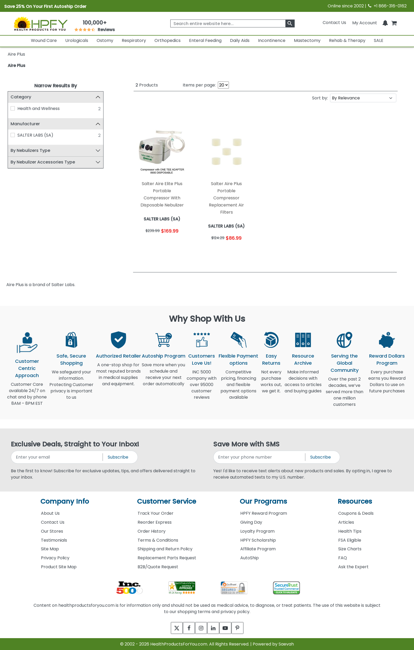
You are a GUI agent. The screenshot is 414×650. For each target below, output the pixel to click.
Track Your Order (155, 513)
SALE (378, 40)
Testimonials (54, 540)
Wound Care (44, 40)
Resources (355, 501)
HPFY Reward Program (263, 513)
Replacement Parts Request (167, 558)
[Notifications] (385, 23)
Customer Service (166, 501)
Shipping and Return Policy (165, 549)
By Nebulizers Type (30, 150)
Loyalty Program (257, 531)
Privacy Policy (55, 558)
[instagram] (200, 628)
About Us (50, 513)
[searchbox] (232, 23)
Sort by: (320, 98)
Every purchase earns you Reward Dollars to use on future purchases (387, 384)
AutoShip (249, 558)
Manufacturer (25, 124)
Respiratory (134, 40)
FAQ (342, 558)
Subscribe (118, 457)
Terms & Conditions (158, 540)
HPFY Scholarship (258, 540)
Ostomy (105, 40)
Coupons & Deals (356, 513)
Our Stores (52, 531)
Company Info (64, 501)
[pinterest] (243, 628)
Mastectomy (307, 40)
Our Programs (263, 501)
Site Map (50, 549)
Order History (152, 531)
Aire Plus (16, 65)
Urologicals (76, 40)
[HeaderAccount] (364, 23)
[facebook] (185, 628)
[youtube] (229, 628)
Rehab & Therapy (347, 40)
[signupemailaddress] (57, 457)
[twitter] (171, 628)
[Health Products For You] (40, 23)
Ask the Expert (353, 567)
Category (21, 97)
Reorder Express (155, 522)
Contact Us (334, 23)
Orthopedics (167, 40)
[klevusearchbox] (290, 23)
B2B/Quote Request (158, 567)
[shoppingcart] (394, 23)
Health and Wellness (38, 108)
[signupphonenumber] (259, 457)
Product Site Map (59, 567)
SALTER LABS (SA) (35, 135)
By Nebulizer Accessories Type (43, 162)
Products (146, 85)
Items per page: (199, 85)
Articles (346, 522)
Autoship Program (163, 356)
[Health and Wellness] (13, 108)
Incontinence (271, 40)
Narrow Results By (55, 85)
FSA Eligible (349, 540)
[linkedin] (214, 628)
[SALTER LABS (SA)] (13, 135)
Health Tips (349, 531)
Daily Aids (240, 40)
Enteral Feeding (205, 40)
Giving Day (251, 522)
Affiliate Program (258, 549)
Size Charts (349, 549)
